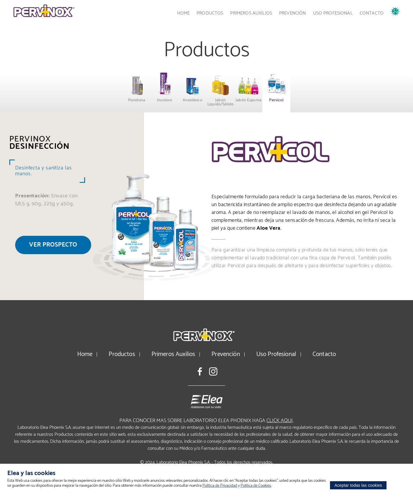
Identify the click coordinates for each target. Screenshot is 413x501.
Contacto (372, 13)
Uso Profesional (333, 13)
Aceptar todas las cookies (358, 485)
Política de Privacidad (219, 485)
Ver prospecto (53, 245)
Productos (210, 13)
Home (183, 13)
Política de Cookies (256, 485)
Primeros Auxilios (251, 13)
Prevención (292, 13)
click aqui (279, 420)
